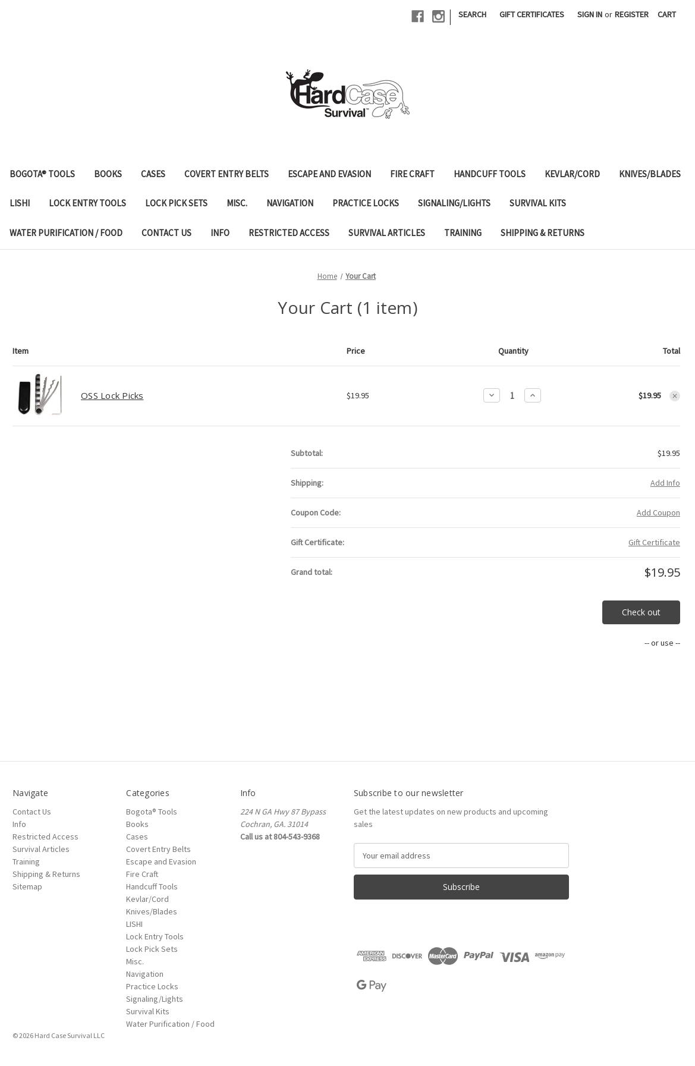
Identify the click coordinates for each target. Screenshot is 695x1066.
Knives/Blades (650, 174)
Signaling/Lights (454, 203)
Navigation (289, 203)
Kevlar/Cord (572, 174)
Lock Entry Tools (87, 203)
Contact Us (166, 232)
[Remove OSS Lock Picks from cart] (674, 396)
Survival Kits (538, 203)
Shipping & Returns (542, 232)
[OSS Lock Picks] (512, 395)
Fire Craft (412, 174)
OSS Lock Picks (112, 395)
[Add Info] (665, 483)
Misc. (237, 203)
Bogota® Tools (42, 174)
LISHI (20, 203)
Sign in (589, 14)
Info (219, 232)
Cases (153, 174)
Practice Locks (365, 203)
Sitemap (27, 886)
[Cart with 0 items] (667, 14)
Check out (641, 612)
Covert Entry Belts (226, 174)
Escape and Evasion (329, 174)
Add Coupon (658, 512)
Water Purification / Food (66, 232)
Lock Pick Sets (176, 203)
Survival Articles (386, 232)
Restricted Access (289, 232)
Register (632, 14)
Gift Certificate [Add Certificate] (654, 542)
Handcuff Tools (490, 174)
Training (463, 232)
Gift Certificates (531, 14)
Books (108, 174)
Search (472, 14)
